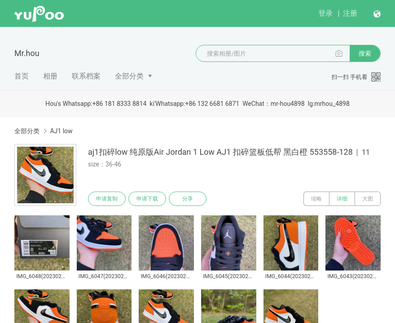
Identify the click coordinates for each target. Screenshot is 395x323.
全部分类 (129, 76)
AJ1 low (61, 131)
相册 (50, 76)
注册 (350, 13)
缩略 (316, 199)
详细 (342, 199)
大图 (367, 199)
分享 (187, 199)
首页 (21, 76)
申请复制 (107, 199)
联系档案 (86, 76)
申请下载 (147, 199)
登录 (325, 13)
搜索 (365, 53)
